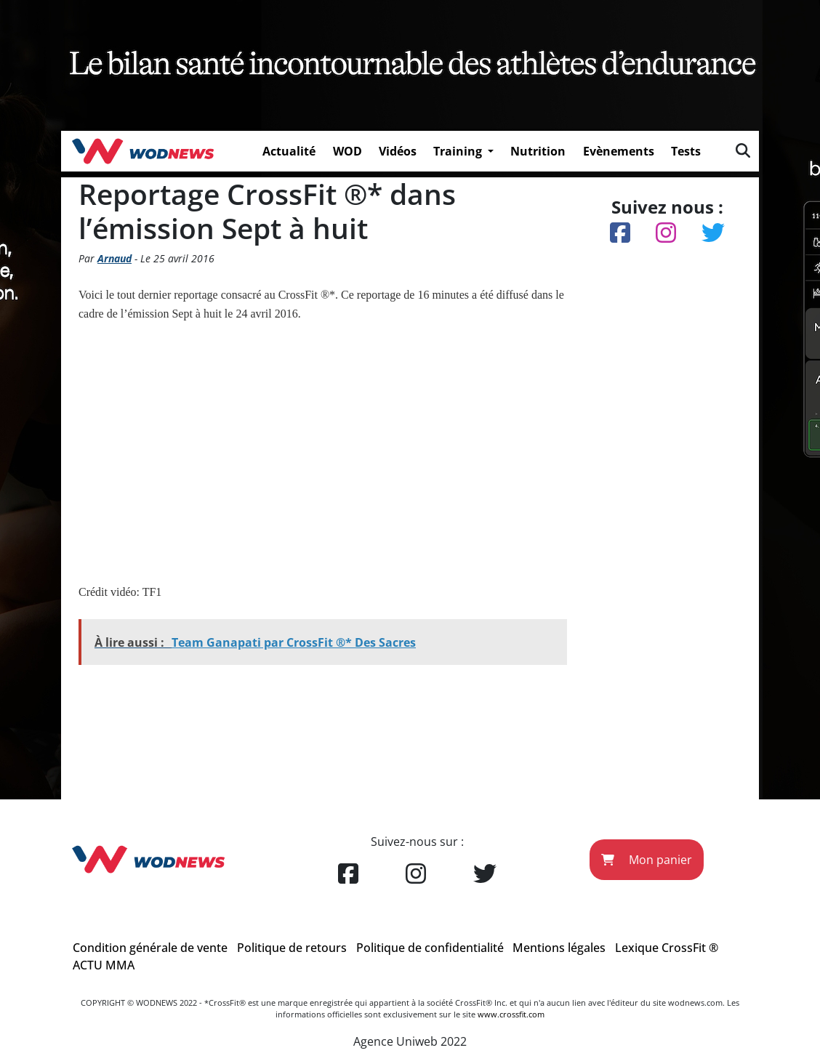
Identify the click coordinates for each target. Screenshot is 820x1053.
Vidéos (398, 151)
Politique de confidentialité (430, 948)
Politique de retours (292, 948)
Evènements (618, 151)
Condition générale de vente (150, 948)
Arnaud (114, 258)
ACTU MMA (103, 965)
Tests (686, 151)
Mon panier (646, 860)
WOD (347, 151)
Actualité (288, 151)
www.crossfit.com (511, 1014)
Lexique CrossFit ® (666, 948)
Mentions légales (559, 948)
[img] (743, 150)
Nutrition (538, 151)
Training (459, 151)
